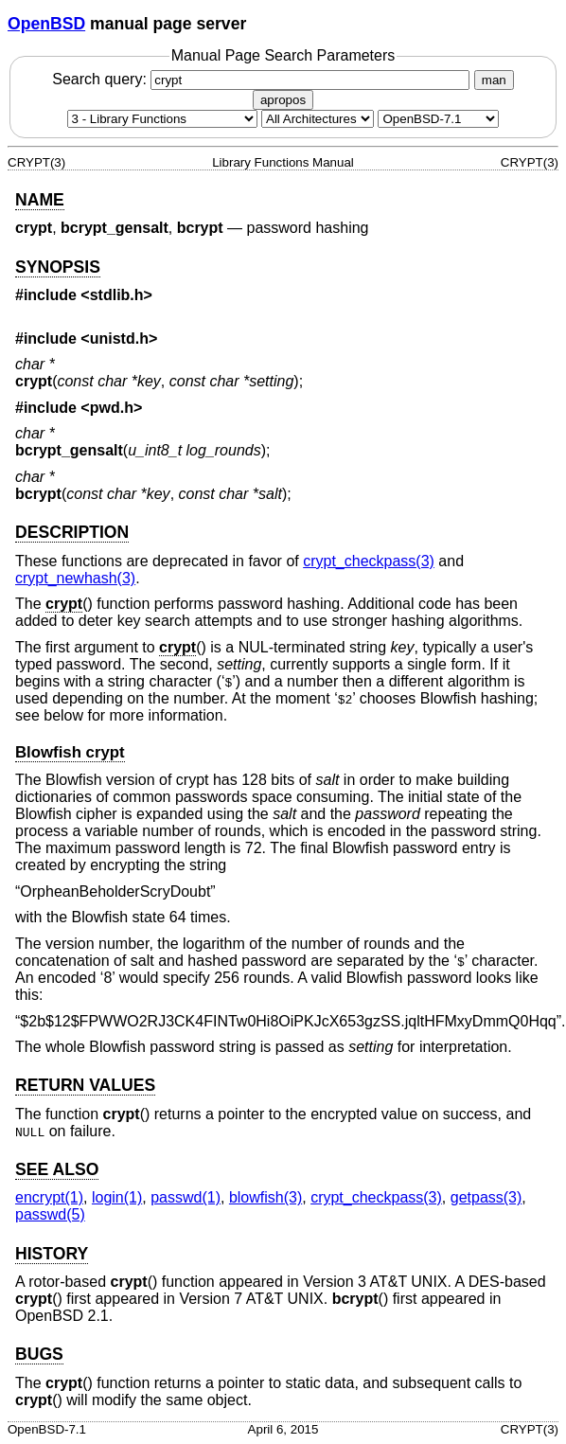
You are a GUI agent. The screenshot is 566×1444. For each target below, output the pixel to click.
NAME (39, 199)
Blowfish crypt (70, 752)
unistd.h (119, 338)
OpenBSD (46, 23)
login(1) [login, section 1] (117, 1197)
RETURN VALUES (85, 1085)
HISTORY (51, 1253)
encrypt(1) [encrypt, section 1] (49, 1197)
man (494, 80)
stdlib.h (117, 295)
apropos (283, 100)
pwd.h (111, 408)
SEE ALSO (56, 1169)
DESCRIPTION (72, 532)
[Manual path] (438, 119)
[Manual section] (162, 119)
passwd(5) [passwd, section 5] (50, 1214)
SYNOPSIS (57, 267)
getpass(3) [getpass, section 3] (486, 1197)
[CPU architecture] (317, 119)
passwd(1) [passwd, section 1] (185, 1197)
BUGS (39, 1354)
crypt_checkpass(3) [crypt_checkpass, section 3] (368, 561)
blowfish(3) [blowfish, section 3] (265, 1197)
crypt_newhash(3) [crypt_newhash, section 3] (75, 578)
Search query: (263, 79)
